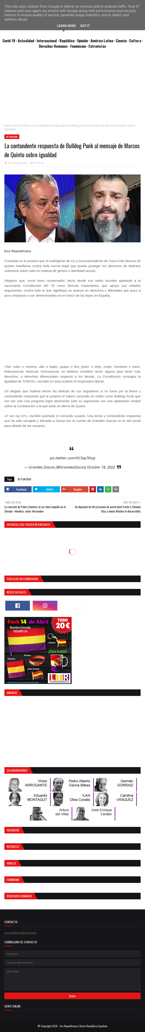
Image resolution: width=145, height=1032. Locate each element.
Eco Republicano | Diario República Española (83, 1026)
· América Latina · (102, 40)
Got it (85, 26)
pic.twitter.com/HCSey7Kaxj (72, 457)
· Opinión (82, 40)
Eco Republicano (18, 162)
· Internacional (46, 40)
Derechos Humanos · (54, 46)
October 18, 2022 (101, 467)
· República (66, 40)
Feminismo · (79, 46)
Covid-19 (9, 40)
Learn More (66, 26)
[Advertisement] (72, 88)
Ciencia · (122, 40)
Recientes (13, 846)
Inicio (7, 125)
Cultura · (136, 40)
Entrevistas (97, 46)
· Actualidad (25, 40)
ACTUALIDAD (22, 125)
